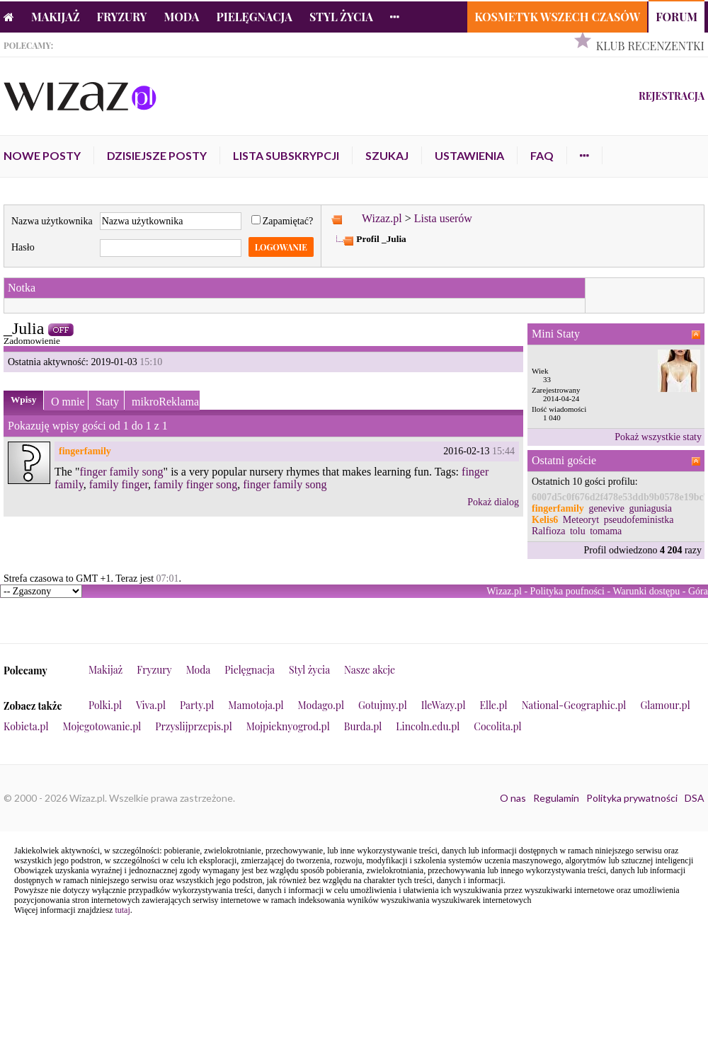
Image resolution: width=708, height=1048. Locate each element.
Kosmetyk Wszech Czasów (557, 16)
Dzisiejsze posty (157, 155)
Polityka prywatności (632, 798)
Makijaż (55, 16)
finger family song (121, 472)
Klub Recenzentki (650, 45)
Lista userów (443, 218)
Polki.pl (105, 705)
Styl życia (341, 16)
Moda (182, 16)
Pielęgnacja (254, 16)
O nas (513, 798)
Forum (676, 16)
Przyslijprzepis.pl (193, 726)
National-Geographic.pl (574, 705)
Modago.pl (321, 705)
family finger (118, 484)
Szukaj (387, 155)
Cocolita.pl (497, 726)
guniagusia (650, 508)
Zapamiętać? (282, 221)
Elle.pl (493, 705)
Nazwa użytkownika (52, 221)
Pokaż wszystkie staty (658, 437)
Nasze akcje (369, 669)
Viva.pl (151, 705)
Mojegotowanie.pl (102, 726)
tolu (578, 531)
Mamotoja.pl (255, 705)
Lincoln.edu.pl (427, 726)
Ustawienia (469, 155)
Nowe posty (42, 155)
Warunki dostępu (646, 591)
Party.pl (197, 705)
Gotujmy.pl (382, 705)
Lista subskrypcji (286, 155)
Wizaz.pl (382, 218)
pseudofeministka (639, 519)
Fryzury (122, 16)
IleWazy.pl (443, 705)
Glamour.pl (665, 705)
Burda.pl (363, 726)
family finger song (195, 484)
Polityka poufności (567, 591)
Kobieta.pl (26, 726)
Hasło (23, 247)
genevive (606, 508)
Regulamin (556, 798)
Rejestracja (671, 96)
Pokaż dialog (493, 502)
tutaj (122, 910)
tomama (606, 531)
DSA (694, 798)
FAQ (542, 155)
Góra (698, 591)
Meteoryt (581, 519)
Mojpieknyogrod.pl (288, 726)
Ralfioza (548, 531)
